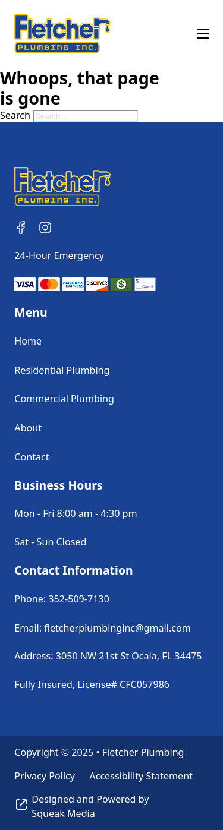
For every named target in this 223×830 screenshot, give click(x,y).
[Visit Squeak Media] (111, 806)
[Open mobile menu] (203, 34)
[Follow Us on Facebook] (21, 227)
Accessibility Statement (141, 775)
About (28, 427)
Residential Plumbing (61, 370)
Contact (31, 456)
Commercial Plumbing (64, 398)
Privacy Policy (44, 775)
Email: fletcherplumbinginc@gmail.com (102, 628)
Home (28, 341)
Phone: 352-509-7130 (61, 598)
